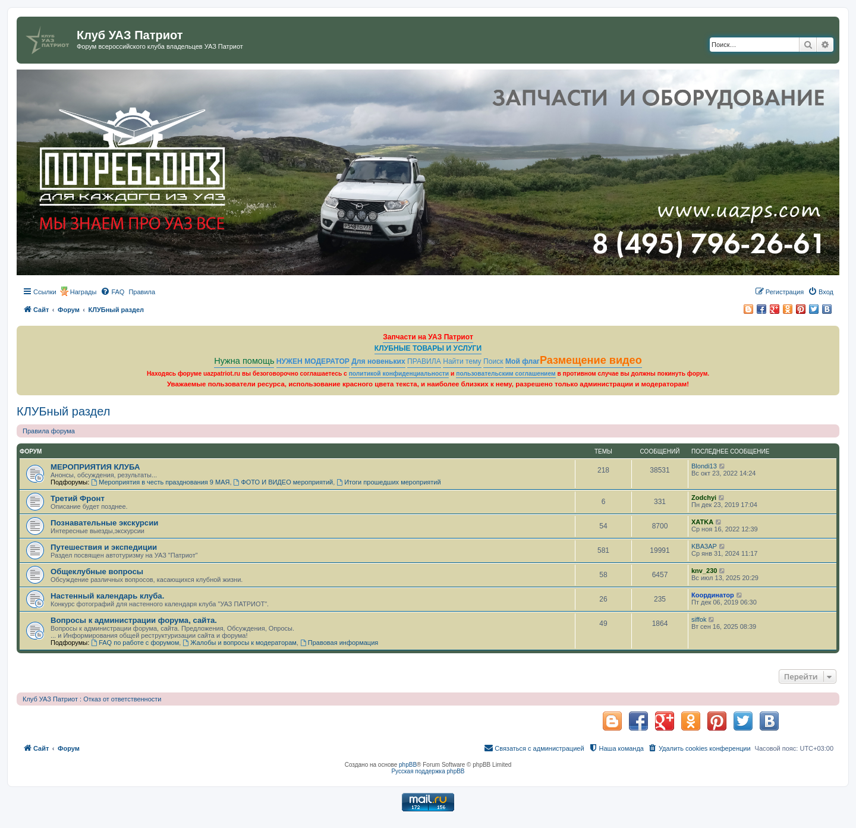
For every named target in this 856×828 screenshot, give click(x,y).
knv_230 (704, 570)
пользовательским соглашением (505, 373)
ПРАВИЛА (424, 361)
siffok (698, 619)
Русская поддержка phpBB (427, 771)
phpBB (408, 764)
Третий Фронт (78, 498)
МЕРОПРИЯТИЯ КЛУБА (95, 466)
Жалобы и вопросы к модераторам (239, 642)
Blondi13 (704, 466)
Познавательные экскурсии (104, 522)
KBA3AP (704, 546)
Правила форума (49, 431)
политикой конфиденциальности (399, 373)
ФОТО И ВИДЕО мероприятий (283, 482)
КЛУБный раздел (63, 411)
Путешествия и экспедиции (104, 547)
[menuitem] (112, 292)
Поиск (493, 361)
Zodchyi (703, 497)
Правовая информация (339, 642)
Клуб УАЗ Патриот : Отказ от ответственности (92, 699)
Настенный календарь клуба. (107, 595)
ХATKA (702, 521)
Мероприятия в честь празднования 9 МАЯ (160, 482)
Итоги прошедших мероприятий (388, 482)
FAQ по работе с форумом (135, 642)
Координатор (712, 595)
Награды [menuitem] (83, 291)
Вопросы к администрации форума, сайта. (134, 620)
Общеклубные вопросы (97, 571)
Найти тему (462, 361)
